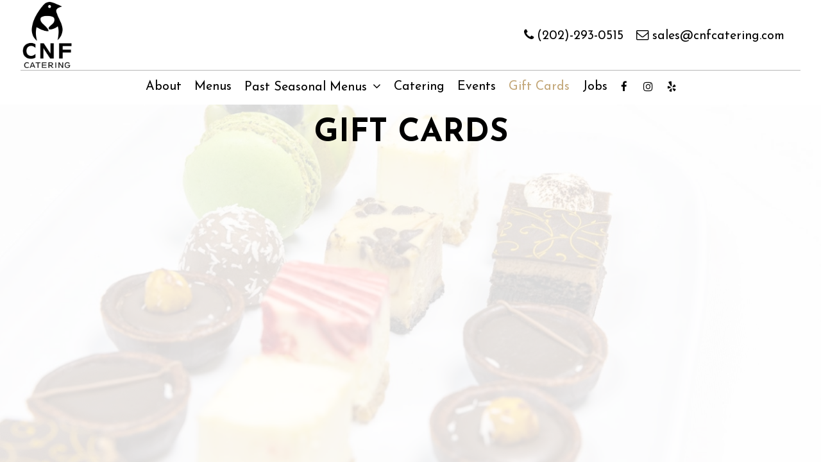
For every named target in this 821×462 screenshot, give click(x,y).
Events (476, 86)
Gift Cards (539, 86)
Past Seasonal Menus (312, 87)
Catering (419, 86)
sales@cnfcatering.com (710, 35)
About (164, 86)
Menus (213, 86)
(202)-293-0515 (573, 35)
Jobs (594, 86)
